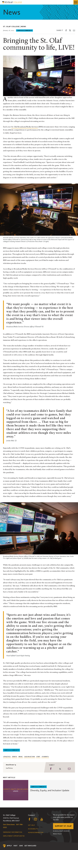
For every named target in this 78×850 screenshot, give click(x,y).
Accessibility (33, 829)
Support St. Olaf (63, 826)
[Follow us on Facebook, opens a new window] (29, 819)
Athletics (6, 756)
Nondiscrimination (35, 832)
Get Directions (9, 824)
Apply (9, 846)
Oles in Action (29, 756)
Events (14, 756)
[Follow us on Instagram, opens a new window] (35, 819)
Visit (16, 846)
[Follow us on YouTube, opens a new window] (41, 819)
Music (21, 756)
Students (45, 756)
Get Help (31, 825)
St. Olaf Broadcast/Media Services (24, 127)
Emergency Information (12, 832)
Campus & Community (24, 30)
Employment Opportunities (14, 836)
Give (21, 846)
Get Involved (30, 846)
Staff (38, 756)
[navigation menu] (75, 2)
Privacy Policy (57, 834)
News (23, 26)
